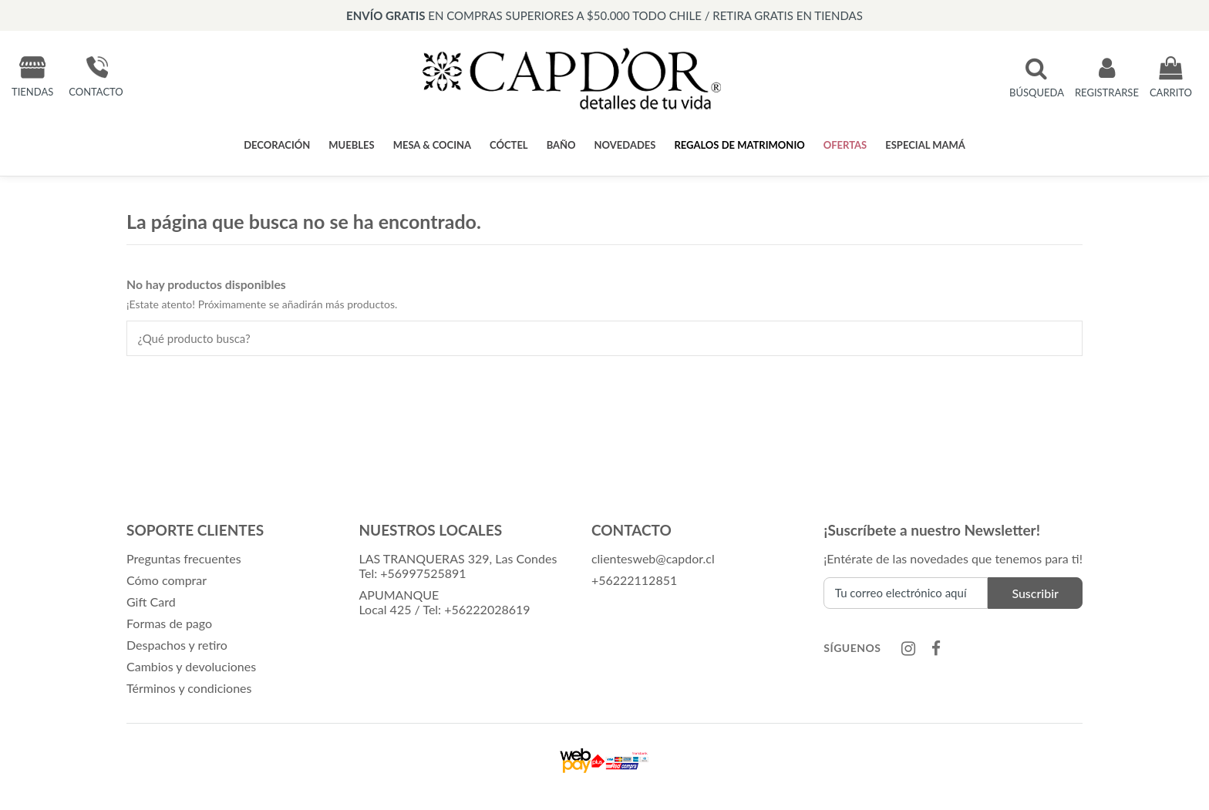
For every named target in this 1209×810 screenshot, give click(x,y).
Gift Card (151, 602)
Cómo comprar (166, 580)
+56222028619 (487, 610)
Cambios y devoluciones (191, 667)
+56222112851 (634, 580)
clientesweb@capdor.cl (653, 559)
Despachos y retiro (176, 645)
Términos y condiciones (189, 688)
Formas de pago (169, 624)
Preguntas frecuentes (183, 559)
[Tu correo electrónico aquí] (905, 594)
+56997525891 (423, 573)
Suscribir (1035, 593)
